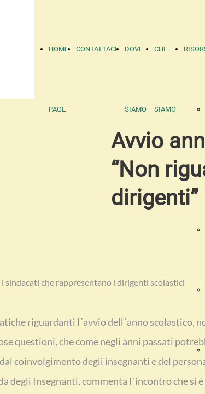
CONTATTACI (96, 49)
